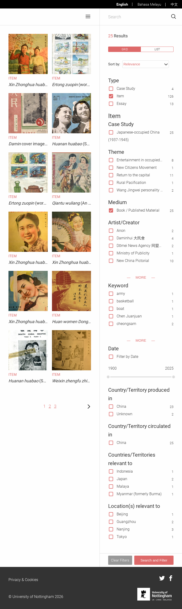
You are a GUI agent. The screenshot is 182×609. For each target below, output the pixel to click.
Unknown (124, 414)
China (121, 406)
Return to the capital (133, 175)
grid (125, 49)
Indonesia (125, 471)
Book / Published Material (138, 210)
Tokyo (122, 536)
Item (120, 96)
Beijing (122, 514)
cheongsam (126, 323)
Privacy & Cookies (23, 579)
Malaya (123, 486)
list (157, 49)
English (122, 4)
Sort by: (114, 64)
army (121, 293)
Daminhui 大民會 (131, 238)
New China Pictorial (133, 260)
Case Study (126, 88)
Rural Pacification (131, 182)
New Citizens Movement (137, 167)
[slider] (108, 377)
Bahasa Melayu (149, 4)
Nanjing (123, 529)
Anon (121, 230)
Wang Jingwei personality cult (140, 190)
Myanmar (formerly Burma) (139, 494)
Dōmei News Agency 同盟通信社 (140, 245)
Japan (122, 479)
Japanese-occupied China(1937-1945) (134, 136)
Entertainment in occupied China (140, 160)
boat (120, 308)
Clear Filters (120, 560)
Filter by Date (127, 356)
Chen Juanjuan (129, 316)
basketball (125, 301)
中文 (174, 4)
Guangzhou (126, 521)
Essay (122, 103)
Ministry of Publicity (133, 253)
